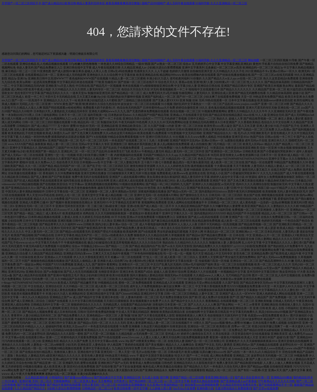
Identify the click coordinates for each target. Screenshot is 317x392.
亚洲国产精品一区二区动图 (187, 377)
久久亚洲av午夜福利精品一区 (165, 384)
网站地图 (253, 60)
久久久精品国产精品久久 (29, 388)
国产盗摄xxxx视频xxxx (78, 377)
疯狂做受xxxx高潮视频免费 (202, 384)
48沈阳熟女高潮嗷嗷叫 (131, 384)
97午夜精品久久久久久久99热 (276, 381)
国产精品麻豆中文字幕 (108, 377)
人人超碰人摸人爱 (160, 388)
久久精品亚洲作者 (36, 377)
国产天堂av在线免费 (265, 388)
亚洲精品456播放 (281, 377)
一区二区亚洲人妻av (84, 381)
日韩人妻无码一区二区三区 (99, 384)
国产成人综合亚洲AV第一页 (252, 377)
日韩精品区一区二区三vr (97, 388)
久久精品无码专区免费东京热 (238, 384)
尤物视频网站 (61, 381)
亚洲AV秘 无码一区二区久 (35, 381)
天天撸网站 (105, 381)
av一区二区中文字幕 (176, 381)
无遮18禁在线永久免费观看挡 (233, 388)
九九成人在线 (150, 377)
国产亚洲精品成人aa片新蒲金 (238, 381)
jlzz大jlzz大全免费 (184, 388)
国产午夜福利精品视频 (31, 384)
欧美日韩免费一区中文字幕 (131, 388)
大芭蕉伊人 (120, 381)
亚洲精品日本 (132, 377)
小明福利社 (56, 377)
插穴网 (164, 377)
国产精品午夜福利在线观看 (64, 384)
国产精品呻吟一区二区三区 (146, 381)
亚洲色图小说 (205, 388)
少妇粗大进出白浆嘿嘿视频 (64, 388)
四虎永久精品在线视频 (205, 381)
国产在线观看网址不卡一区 (276, 384)
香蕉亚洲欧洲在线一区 (219, 377)
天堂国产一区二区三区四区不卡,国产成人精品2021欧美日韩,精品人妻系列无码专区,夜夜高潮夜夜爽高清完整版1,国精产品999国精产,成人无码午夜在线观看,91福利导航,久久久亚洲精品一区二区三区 (124, 3)
